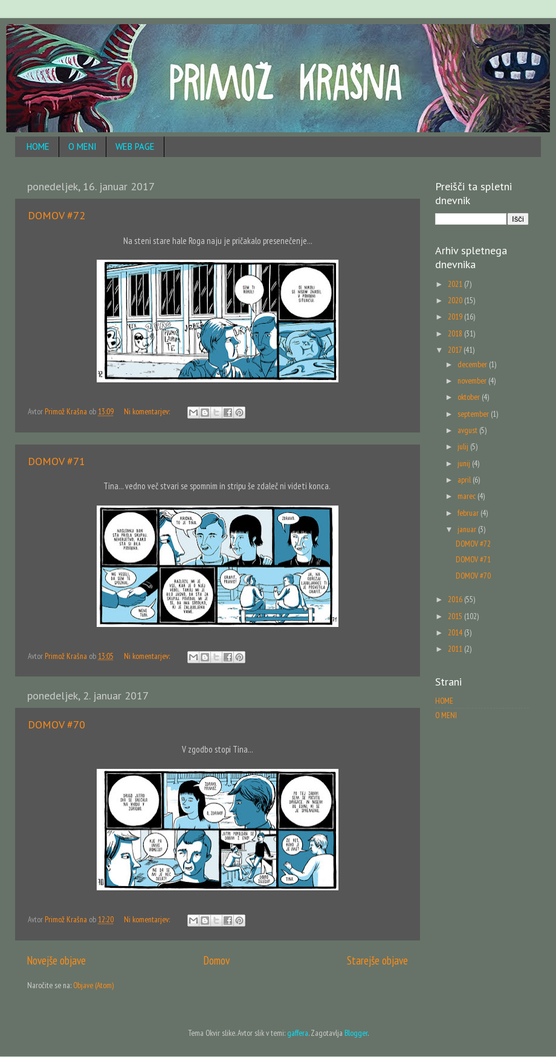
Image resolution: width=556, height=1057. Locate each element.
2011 (456, 648)
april (465, 479)
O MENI (82, 146)
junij (464, 463)
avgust (468, 430)
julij (463, 446)
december (473, 364)
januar (467, 529)
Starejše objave (377, 960)
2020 (456, 300)
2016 (456, 599)
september (474, 413)
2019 (456, 316)
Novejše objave (56, 960)
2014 (456, 632)
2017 (456, 349)
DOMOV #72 (56, 215)
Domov (217, 960)
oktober (469, 396)
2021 (456, 283)
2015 (456, 616)
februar (468, 512)
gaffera (297, 1032)
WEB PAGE (135, 146)
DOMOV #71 (56, 461)
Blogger (355, 1032)
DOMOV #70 (56, 724)
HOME (38, 146)
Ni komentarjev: (148, 411)
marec (467, 495)
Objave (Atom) (93, 985)
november (472, 380)
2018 (456, 333)
